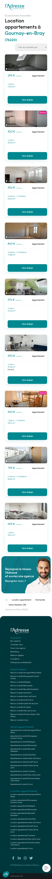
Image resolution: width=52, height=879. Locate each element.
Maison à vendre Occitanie (20, 707)
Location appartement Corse (21, 848)
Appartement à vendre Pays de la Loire (25, 775)
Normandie (40, 600)
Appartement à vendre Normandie (23, 745)
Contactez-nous (16, 644)
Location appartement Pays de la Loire (25, 839)
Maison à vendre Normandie (21, 686)
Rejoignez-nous (16, 580)
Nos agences (15, 641)
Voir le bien (27, 99)
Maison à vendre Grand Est (20, 693)
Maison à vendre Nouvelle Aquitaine (24, 689)
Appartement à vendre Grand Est (23, 755)
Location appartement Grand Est (23, 819)
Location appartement (21, 600)
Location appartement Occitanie (22, 835)
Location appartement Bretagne (22, 806)
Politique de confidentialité (20, 662)
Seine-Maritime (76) (17, 605)
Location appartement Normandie (23, 809)
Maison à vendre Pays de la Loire (23, 711)
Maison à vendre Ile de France (21, 700)
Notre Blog (14, 652)
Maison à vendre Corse (19, 720)
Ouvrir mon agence (17, 648)
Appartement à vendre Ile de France (24, 762)
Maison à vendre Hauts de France (23, 696)
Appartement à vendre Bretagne (22, 742)
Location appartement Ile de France (24, 826)
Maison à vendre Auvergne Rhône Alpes (25, 673)
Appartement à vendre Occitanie (22, 771)
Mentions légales (17, 655)
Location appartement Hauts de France (25, 822)
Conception (14, 659)
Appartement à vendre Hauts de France (25, 758)
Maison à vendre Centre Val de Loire (24, 703)
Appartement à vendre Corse (21, 784)
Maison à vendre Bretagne (20, 682)
